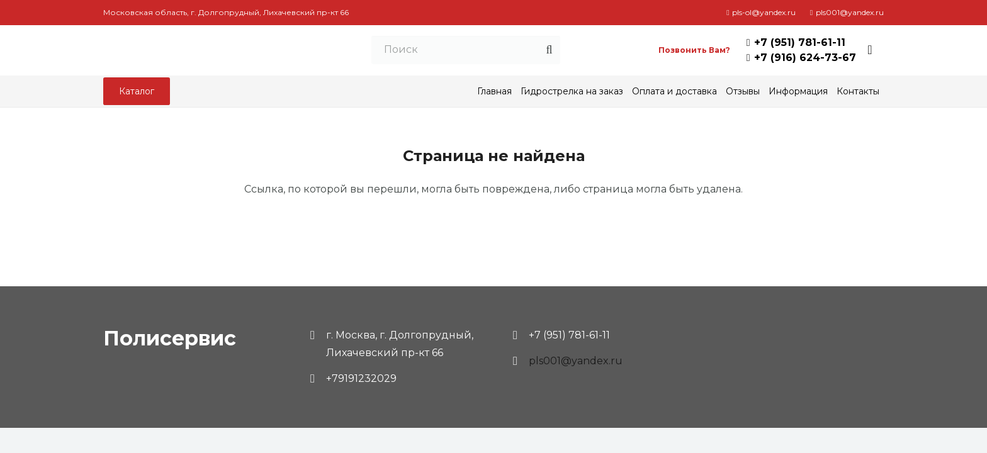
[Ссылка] (211, 50)
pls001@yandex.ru (576, 361)
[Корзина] (870, 50)
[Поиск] (488, 50)
